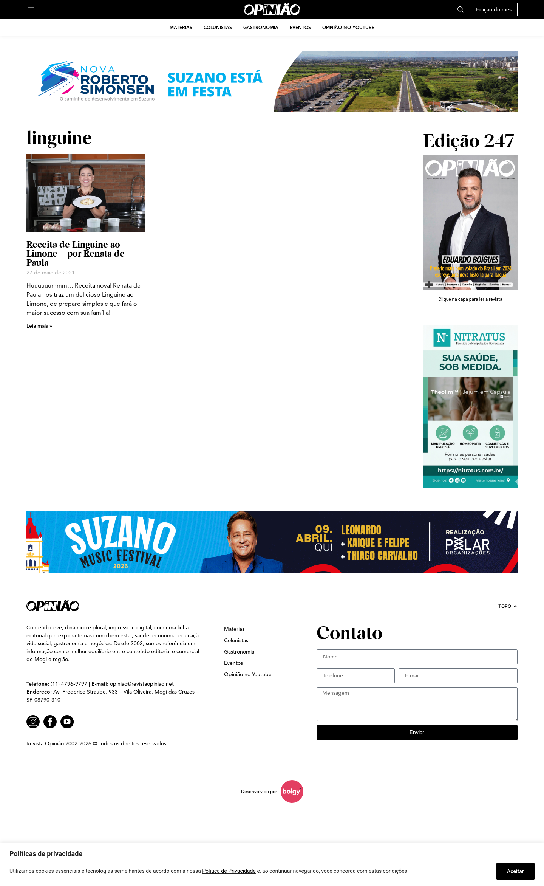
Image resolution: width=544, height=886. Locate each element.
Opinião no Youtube (348, 27)
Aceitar (515, 871)
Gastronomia (260, 27)
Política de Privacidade (229, 871)
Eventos (300, 27)
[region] (272, 864)
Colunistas (218, 27)
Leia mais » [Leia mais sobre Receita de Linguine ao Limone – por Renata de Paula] (39, 326)
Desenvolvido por (259, 791)
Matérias (181, 27)
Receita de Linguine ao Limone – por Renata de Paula (75, 253)
